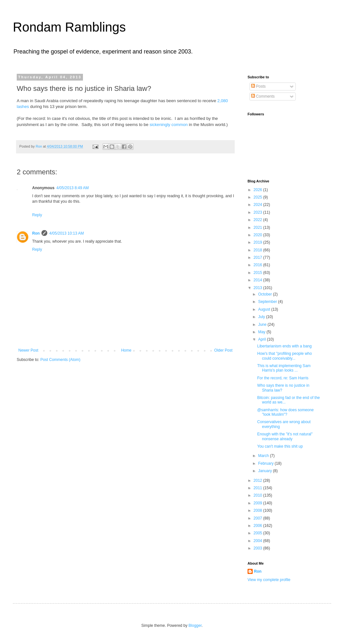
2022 (258, 220)
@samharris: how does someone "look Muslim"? (285, 412)
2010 (258, 495)
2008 (258, 510)
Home (126, 350)
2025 (258, 197)
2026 (258, 190)
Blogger (195, 625)
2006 (258, 525)
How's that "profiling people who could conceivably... (284, 355)
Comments (263, 96)
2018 (258, 250)
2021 (258, 227)
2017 (258, 257)
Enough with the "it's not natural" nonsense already (284, 436)
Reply (37, 215)
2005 (258, 533)
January (265, 471)
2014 (258, 280)
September (268, 301)
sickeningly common (168, 124)
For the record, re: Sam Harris (282, 378)
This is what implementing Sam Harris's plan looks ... (284, 368)
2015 (258, 272)
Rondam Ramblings (69, 27)
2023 (258, 212)
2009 (258, 503)
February (266, 463)
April (262, 339)
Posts (258, 86)
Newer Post (28, 350)
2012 (258, 480)
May (262, 332)
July (262, 317)
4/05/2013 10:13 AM (66, 233)
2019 (258, 242)
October (265, 294)
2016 (258, 265)
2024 (258, 204)
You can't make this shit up (280, 446)
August (264, 309)
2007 (258, 518)
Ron (36, 233)
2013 (258, 288)
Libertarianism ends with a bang (284, 346)
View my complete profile (269, 580)
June (262, 324)
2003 (258, 548)
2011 (258, 488)
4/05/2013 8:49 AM (72, 188)
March (264, 455)
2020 (258, 235)
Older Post (223, 350)
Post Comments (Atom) (60, 359)
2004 (258, 541)
